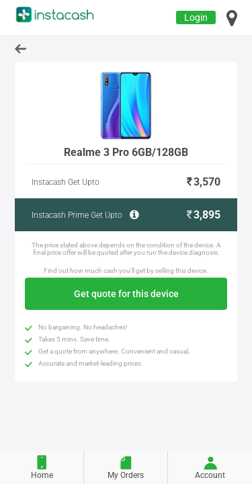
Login (196, 17)
